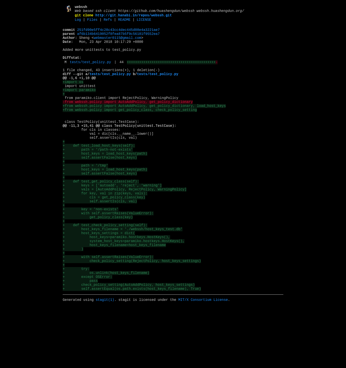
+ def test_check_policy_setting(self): (105, 271)
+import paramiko (79, 106)
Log (78, 22)
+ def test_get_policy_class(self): (101, 218)
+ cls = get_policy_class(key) (104, 237)
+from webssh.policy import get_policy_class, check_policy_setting (130, 130)
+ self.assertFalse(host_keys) (100, 188)
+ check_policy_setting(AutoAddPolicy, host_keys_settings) (129, 344)
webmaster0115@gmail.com (117, 43)
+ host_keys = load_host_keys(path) (105, 184)
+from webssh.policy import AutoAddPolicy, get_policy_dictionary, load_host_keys (144, 125)
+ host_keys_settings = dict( (99, 281)
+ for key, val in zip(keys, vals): (105, 232)
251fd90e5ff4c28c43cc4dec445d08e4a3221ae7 (118, 33)
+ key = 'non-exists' (90, 252)
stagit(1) (105, 361)
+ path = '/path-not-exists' (98, 179)
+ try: (76, 324)
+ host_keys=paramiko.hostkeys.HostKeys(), (116, 286)
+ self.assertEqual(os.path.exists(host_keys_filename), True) (132, 349)
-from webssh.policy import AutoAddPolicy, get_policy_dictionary (128, 120)
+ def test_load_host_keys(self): (99, 174)
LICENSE (144, 22)
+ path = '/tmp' (85, 198)
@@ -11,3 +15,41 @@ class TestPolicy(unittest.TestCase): (119, 150)
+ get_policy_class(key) (98, 261)
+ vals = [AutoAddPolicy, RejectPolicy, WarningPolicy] (124, 227)
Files (92, 22)
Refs (108, 22)
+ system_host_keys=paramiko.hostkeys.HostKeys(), (123, 290)
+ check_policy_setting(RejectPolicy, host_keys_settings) (132, 315)
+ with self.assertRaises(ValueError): (108, 256)
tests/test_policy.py (90, 73)
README (124, 22)
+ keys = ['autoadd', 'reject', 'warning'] (112, 222)
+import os (73, 96)
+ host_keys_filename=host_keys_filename (114, 295)
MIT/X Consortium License (203, 361)
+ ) (73, 300)
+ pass (80, 339)
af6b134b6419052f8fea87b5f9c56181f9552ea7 (118, 38)
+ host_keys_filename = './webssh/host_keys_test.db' (122, 276)
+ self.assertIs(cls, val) (100, 242)
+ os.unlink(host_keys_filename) (106, 329)
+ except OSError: (87, 334)
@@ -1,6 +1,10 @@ (79, 91)
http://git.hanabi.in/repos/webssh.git (133, 17)
